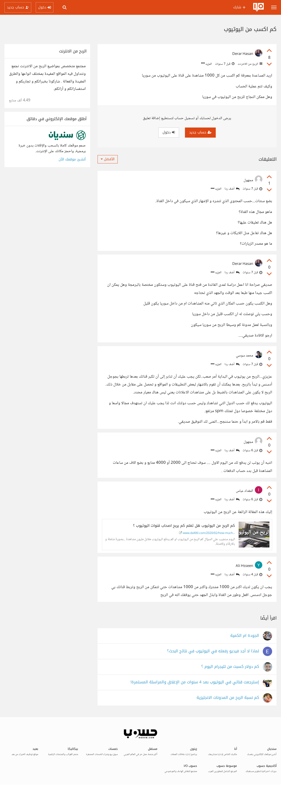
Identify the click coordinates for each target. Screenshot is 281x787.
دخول (169, 132)
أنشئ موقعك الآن (72, 159)
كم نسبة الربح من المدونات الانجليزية (228, 698)
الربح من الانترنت (249, 64)
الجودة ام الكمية (244, 636)
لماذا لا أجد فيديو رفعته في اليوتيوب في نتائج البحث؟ (213, 651)
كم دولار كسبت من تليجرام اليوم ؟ (230, 667)
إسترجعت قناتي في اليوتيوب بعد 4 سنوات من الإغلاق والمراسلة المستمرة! (195, 682)
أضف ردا (232, 189)
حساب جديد (200, 132)
